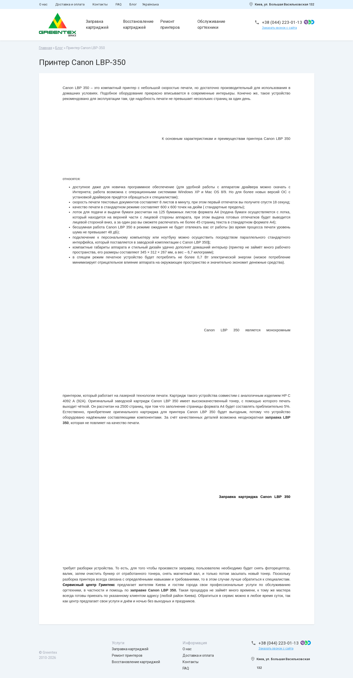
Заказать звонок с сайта (279, 28)
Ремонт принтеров (170, 24)
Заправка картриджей (97, 24)
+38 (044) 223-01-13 (282, 22)
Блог (133, 4)
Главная (45, 48)
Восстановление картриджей (138, 24)
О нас (43, 4)
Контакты (100, 4)
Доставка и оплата (70, 4)
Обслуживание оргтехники (211, 24)
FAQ (119, 4)
